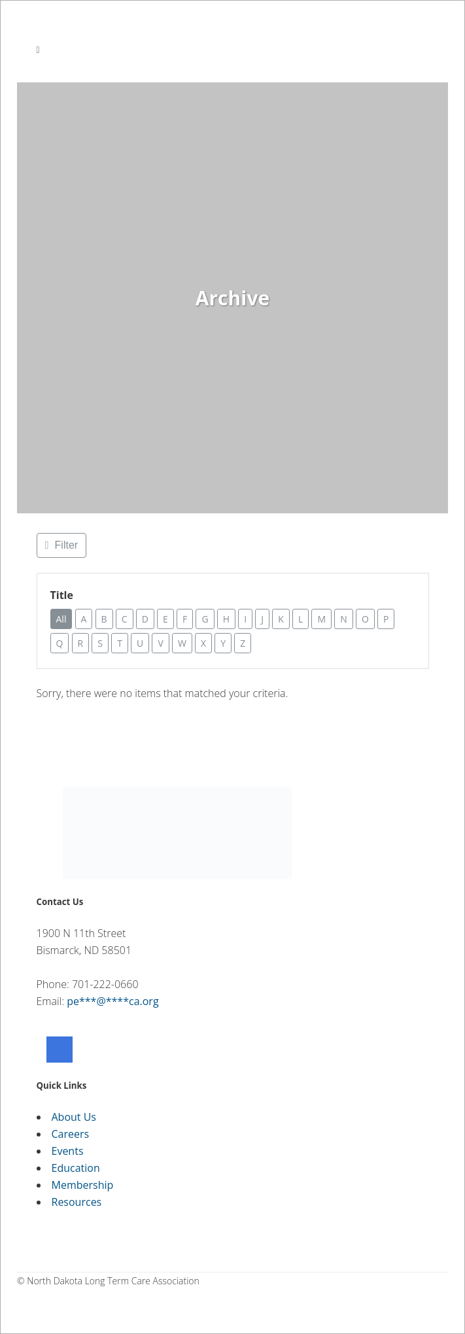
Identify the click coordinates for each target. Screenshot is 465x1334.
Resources (77, 1202)
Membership (83, 1185)
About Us (74, 1117)
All (62, 619)
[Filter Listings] (62, 545)
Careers (71, 1134)
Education (76, 1168)
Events (68, 1151)
